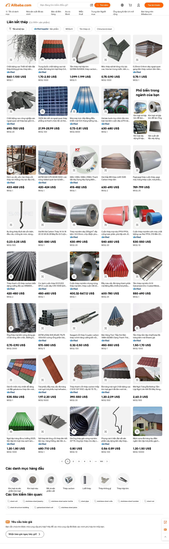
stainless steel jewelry (33, 501)
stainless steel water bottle (60, 501)
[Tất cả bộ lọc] (17, 29)
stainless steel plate (67, 507)
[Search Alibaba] (64, 5)
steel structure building (18, 507)
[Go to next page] (107, 461)
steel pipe (83, 501)
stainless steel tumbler (128, 501)
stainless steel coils (103, 501)
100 (101, 461)
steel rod (149, 501)
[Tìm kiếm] (102, 5)
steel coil (12, 501)
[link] (165, 522)
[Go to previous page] (62, 461)
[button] (91, 5)
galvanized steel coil (43, 507)
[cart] (131, 5)
